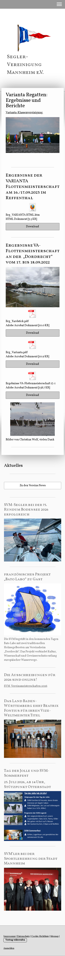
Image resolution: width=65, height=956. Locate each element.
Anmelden (8, 948)
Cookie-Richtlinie (40, 936)
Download (32, 227)
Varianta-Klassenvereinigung (24, 113)
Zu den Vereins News (33, 485)
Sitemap (54, 936)
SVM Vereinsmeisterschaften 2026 (25, 686)
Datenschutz (23, 936)
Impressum (9, 936)
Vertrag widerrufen (15, 940)
